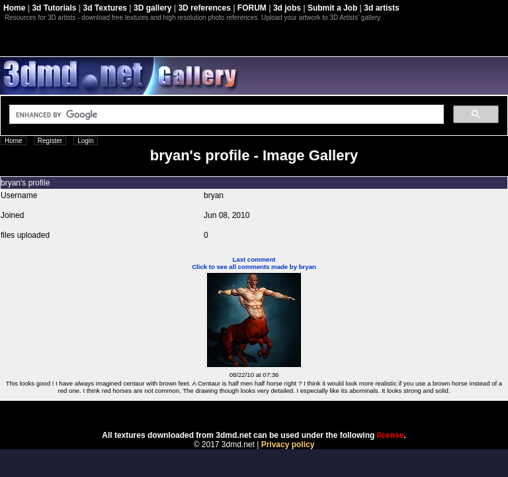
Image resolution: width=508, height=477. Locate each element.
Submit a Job (332, 8)
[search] (225, 115)
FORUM (252, 8)
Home (14, 8)
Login (85, 140)
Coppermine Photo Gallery (270, 411)
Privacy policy (288, 444)
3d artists (381, 8)
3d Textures (105, 8)
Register (50, 140)
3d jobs (287, 8)
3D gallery (152, 8)
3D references (204, 8)
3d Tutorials (54, 8)
